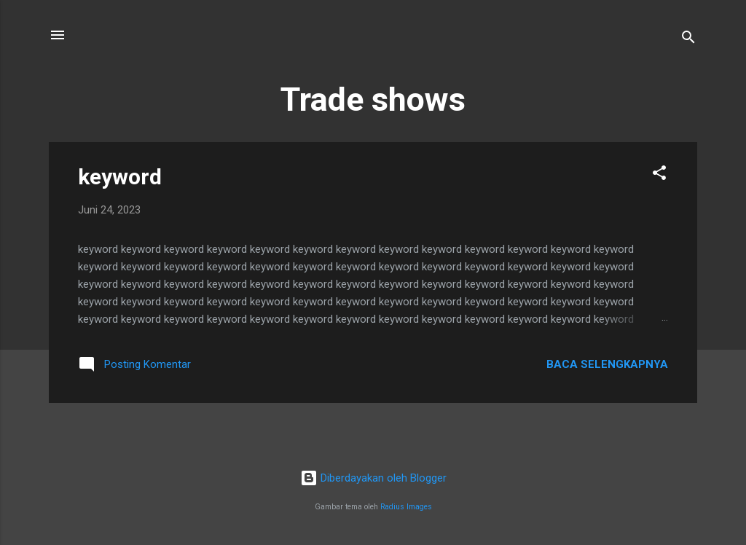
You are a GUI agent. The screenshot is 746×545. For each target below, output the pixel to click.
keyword (120, 176)
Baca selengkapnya (607, 364)
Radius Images (406, 506)
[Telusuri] (688, 39)
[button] (659, 175)
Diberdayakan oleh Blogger (373, 478)
